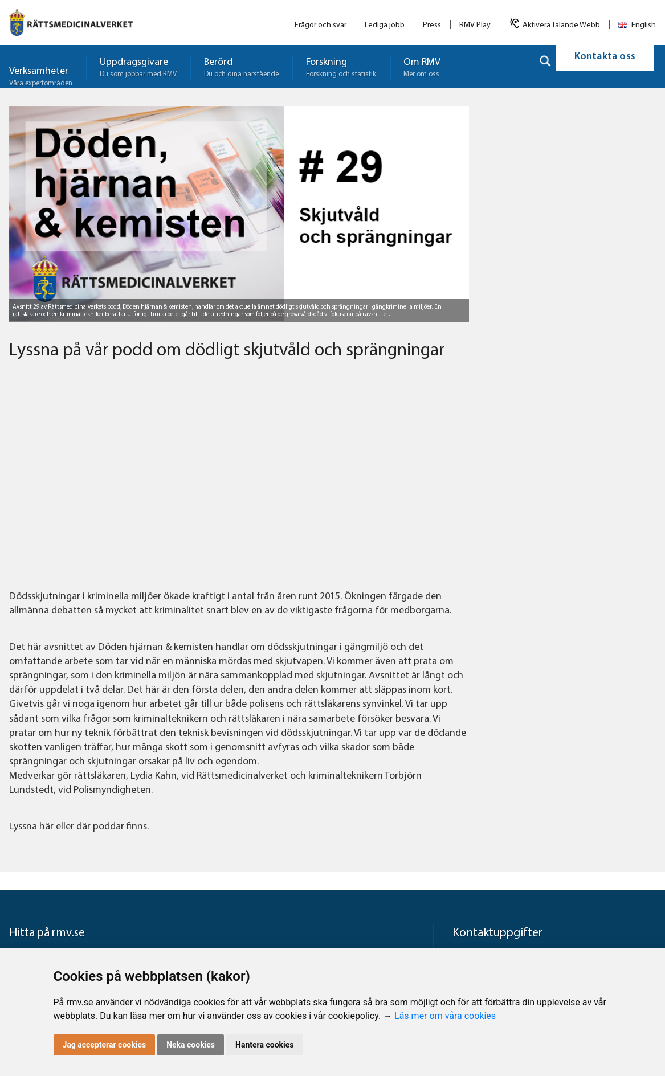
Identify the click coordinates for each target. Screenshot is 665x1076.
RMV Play (475, 25)
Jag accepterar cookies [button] (104, 1044)
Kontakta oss (604, 66)
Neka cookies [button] (190, 1044)
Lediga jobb (385, 25)
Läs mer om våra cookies (445, 1015)
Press (432, 25)
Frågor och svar (320, 25)
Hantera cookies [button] (264, 1044)
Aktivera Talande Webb (561, 25)
